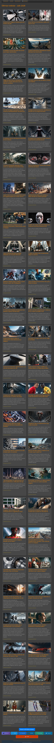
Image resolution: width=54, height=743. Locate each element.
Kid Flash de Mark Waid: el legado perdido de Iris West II (12, 540)
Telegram (47, 733)
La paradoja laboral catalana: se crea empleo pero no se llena (14, 451)
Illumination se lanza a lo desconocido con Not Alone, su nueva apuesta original (39, 482)
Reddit (27, 736)
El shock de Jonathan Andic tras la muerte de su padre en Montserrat (38, 510)
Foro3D (11, 1)
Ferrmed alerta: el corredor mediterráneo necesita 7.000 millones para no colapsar (38, 541)
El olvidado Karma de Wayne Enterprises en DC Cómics (14, 139)
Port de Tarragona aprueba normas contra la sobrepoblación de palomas (14, 110)
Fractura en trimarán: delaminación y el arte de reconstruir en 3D (14, 367)
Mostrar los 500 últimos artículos (27, 729)
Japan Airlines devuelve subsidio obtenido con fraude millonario (12, 254)
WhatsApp (39, 733)
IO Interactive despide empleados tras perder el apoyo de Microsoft (14, 310)
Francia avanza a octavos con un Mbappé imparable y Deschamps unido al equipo (14, 226)
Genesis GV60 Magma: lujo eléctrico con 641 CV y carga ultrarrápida (38, 655)
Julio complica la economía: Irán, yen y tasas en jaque (39, 282)
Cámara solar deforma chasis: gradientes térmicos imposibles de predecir (12, 425)
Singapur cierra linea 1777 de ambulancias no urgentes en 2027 (13, 510)
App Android (17, 1)
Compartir (7, 733)
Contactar (15, 740)
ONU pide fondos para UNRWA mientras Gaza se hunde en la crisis (39, 683)
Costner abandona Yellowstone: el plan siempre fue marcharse (39, 51)
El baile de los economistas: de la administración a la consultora (12, 625)
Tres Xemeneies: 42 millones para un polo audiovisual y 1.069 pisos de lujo (13, 481)
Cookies (39, 740)
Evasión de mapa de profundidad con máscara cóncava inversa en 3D (39, 225)
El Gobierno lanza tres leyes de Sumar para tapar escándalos (13, 51)
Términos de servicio (33, 740)
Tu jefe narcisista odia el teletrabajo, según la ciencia (38, 254)
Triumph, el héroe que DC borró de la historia (13, 713)
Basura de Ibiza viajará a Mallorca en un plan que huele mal (38, 451)
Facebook (22, 733)
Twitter (14, 733)
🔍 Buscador (24, 1)
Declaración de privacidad (23, 740)
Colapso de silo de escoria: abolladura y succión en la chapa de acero (39, 110)
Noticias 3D (6, 1)
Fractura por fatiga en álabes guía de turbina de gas (13, 22)
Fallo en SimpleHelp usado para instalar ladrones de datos (39, 166)
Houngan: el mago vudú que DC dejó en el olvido (38, 339)
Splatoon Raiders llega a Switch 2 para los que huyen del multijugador (14, 282)
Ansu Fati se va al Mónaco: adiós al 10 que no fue (38, 22)
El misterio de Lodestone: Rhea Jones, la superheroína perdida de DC (39, 139)
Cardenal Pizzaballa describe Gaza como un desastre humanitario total (13, 166)
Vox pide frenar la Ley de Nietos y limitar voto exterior (39, 80)
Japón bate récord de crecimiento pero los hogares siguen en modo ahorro (14, 195)
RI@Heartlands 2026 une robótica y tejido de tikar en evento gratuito (38, 195)
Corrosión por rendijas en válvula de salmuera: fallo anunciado (13, 570)
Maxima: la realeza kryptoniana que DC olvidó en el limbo (14, 683)
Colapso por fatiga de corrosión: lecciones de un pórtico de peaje (12, 395)
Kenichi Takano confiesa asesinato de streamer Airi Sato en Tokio (13, 655)
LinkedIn (30, 733)
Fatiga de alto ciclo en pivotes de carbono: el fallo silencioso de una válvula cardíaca (12, 81)
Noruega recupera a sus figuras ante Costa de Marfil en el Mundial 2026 (38, 395)
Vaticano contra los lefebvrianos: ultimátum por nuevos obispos (37, 570)
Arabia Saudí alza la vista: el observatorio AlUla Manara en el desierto (12, 340)
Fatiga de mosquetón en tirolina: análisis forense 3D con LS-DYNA (37, 713)
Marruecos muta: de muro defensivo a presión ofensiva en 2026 (39, 597)
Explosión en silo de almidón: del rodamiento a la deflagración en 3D (13, 597)
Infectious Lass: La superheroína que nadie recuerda (38, 424)
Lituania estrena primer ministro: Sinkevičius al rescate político (37, 625)
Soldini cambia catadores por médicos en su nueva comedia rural (39, 310)
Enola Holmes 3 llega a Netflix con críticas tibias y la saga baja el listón (38, 367)
